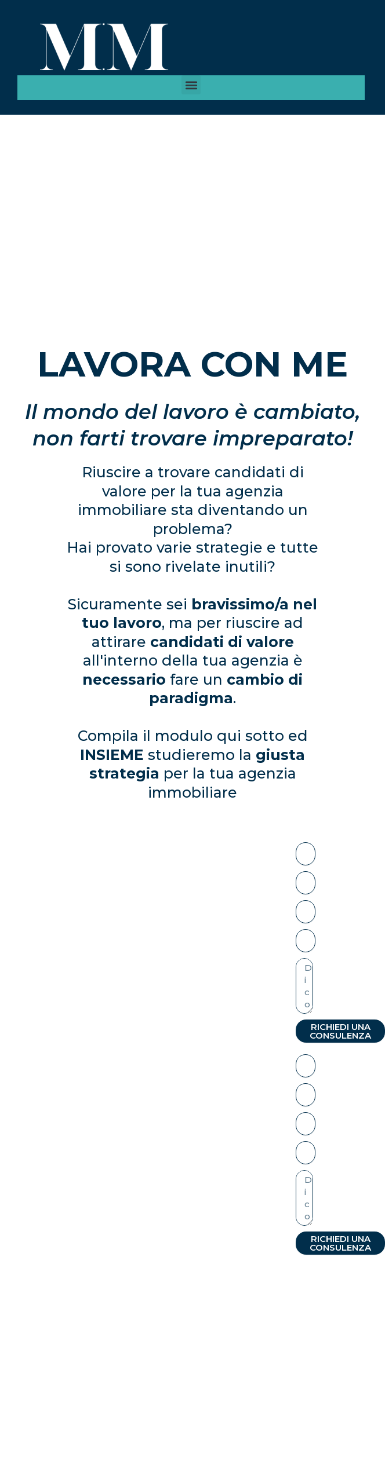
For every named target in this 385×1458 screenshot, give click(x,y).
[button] (191, 84)
